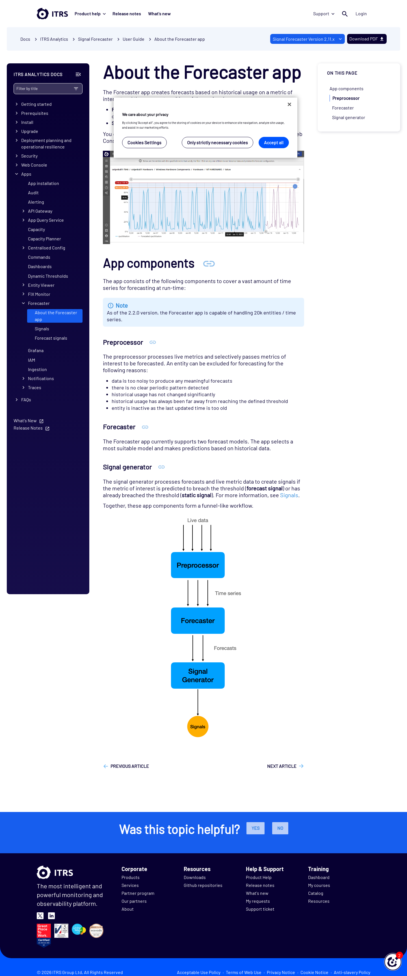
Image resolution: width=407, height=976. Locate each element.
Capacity (36, 229)
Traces (34, 387)
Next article (281, 766)
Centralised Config (46, 247)
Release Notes (28, 427)
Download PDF (366, 38)
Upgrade (29, 131)
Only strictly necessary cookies (217, 142)
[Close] (289, 104)
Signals (42, 328)
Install (27, 122)
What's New (25, 420)
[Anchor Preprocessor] (152, 342)
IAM (31, 360)
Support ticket (260, 909)
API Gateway (40, 211)
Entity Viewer (41, 285)
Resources (319, 901)
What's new (159, 13)
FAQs (26, 399)
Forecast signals (51, 338)
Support (323, 13)
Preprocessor (346, 98)
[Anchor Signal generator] (161, 467)
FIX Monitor (39, 294)
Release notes (126, 13)
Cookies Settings (144, 142)
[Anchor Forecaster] (145, 427)
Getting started (36, 104)
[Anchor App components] (209, 262)
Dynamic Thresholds (48, 276)
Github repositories (203, 885)
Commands (39, 257)
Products (131, 877)
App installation (43, 183)
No (280, 828)
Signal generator (348, 117)
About (128, 909)
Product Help (259, 877)
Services (130, 885)
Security (29, 155)
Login (361, 13)
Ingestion (37, 369)
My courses (319, 885)
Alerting (36, 201)
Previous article (130, 766)
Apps (26, 173)
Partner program (138, 893)
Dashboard (319, 877)
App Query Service (46, 220)
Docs (25, 39)
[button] (392, 961)
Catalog (315, 893)
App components (346, 88)
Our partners (134, 901)
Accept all (273, 142)
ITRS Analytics (54, 39)
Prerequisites (34, 113)
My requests (258, 901)
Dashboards (40, 266)
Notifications (41, 378)
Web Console (34, 164)
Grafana (36, 350)
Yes (255, 828)
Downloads (195, 877)
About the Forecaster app (179, 39)
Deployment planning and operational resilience (46, 143)
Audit (33, 192)
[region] (205, 128)
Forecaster (39, 303)
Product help (90, 13)
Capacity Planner (44, 238)
